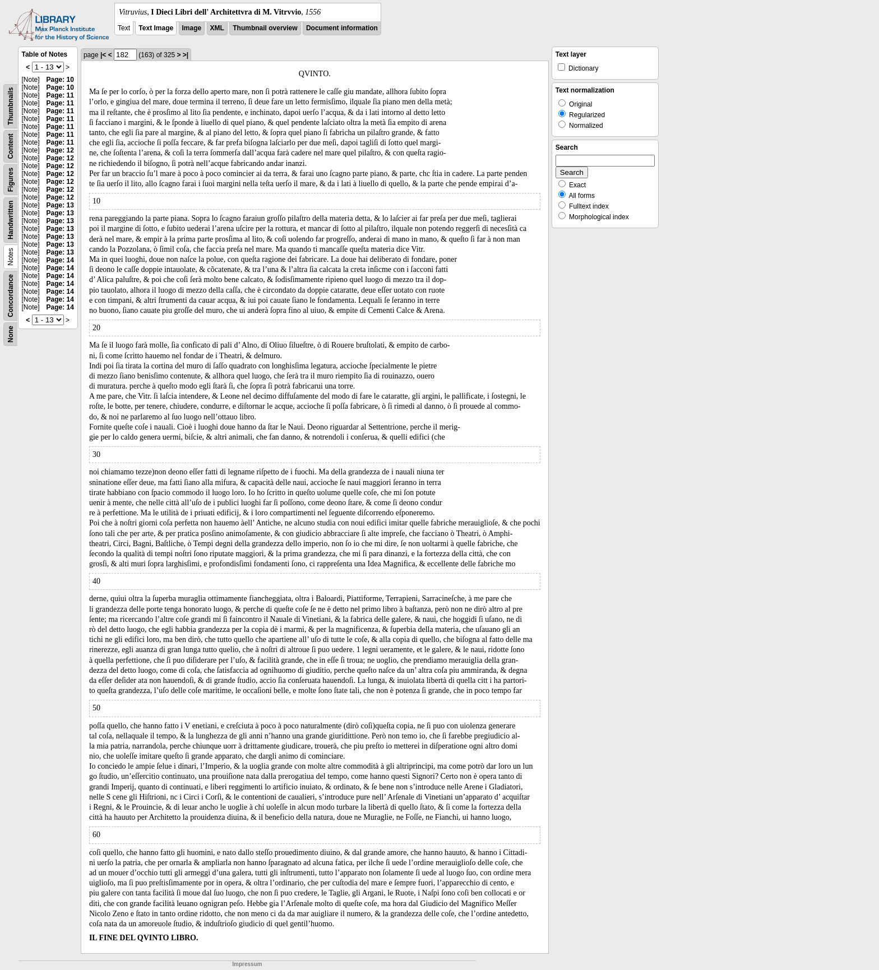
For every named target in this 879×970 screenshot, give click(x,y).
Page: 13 (60, 205)
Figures (11, 180)
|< (103, 55)
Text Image (155, 28)
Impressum (247, 964)
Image (192, 28)
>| (185, 55)
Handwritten (11, 220)
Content (11, 146)
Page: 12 (60, 150)
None (11, 334)
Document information (342, 28)
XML (217, 28)
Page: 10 (60, 80)
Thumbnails (11, 106)
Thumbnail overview (265, 28)
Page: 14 (60, 260)
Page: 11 (60, 95)
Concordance (11, 295)
